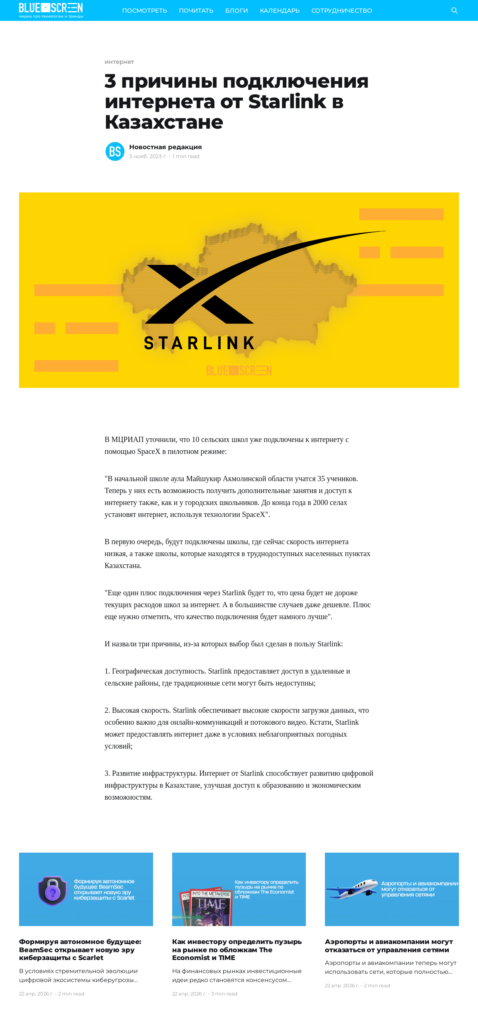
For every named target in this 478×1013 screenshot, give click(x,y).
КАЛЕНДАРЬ (279, 10)
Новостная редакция (165, 147)
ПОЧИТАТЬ (196, 10)
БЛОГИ (236, 10)
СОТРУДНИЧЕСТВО (341, 10)
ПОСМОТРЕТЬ (144, 10)
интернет (119, 61)
